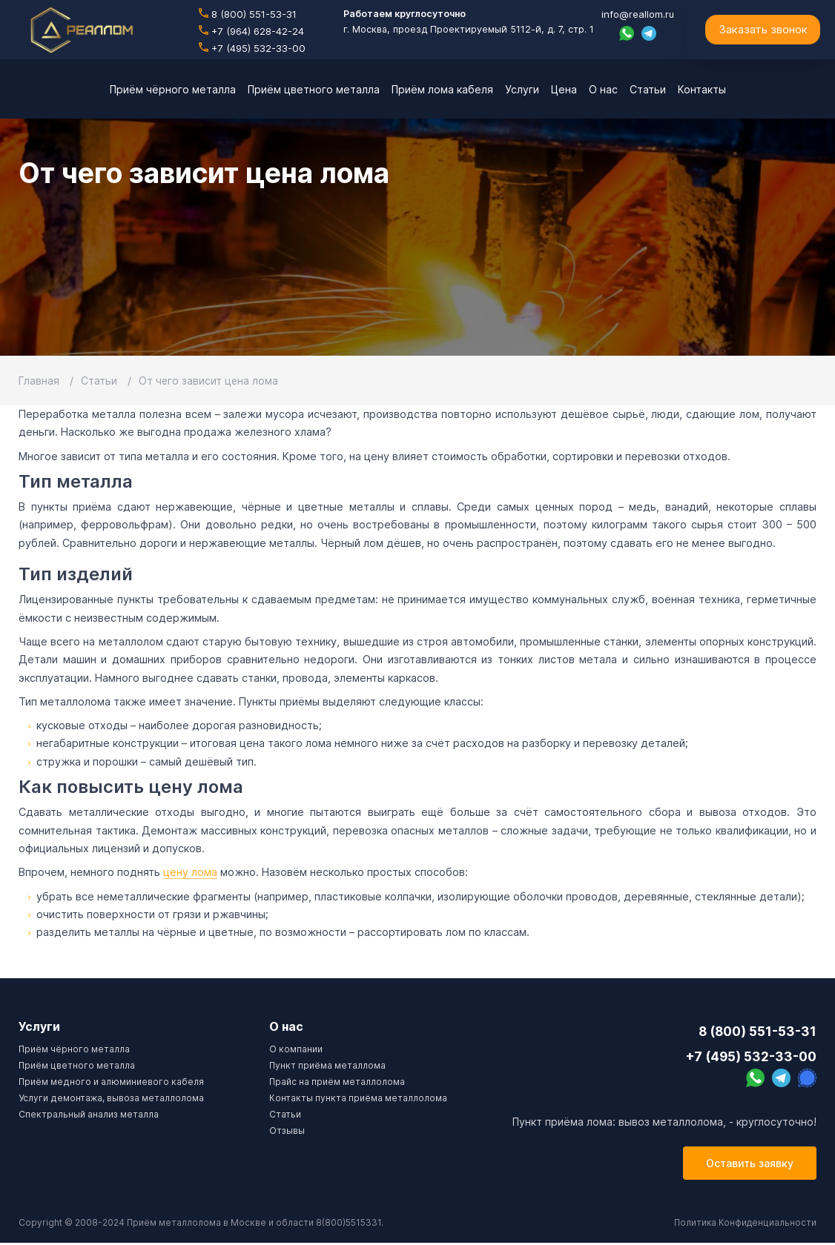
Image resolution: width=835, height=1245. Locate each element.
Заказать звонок (763, 29)
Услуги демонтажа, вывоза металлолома (111, 1097)
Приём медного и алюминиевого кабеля (111, 1081)
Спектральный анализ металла (89, 1114)
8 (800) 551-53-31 (248, 15)
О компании (296, 1049)
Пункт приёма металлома (327, 1065)
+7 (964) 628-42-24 (252, 31)
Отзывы (287, 1130)
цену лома (190, 872)
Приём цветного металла (77, 1065)
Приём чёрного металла (74, 1049)
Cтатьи (285, 1114)
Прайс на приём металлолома (337, 1081)
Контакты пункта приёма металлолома (358, 1097)
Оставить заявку (749, 1165)
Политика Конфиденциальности (744, 1224)
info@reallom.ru (636, 15)
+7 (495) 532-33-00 (252, 48)
